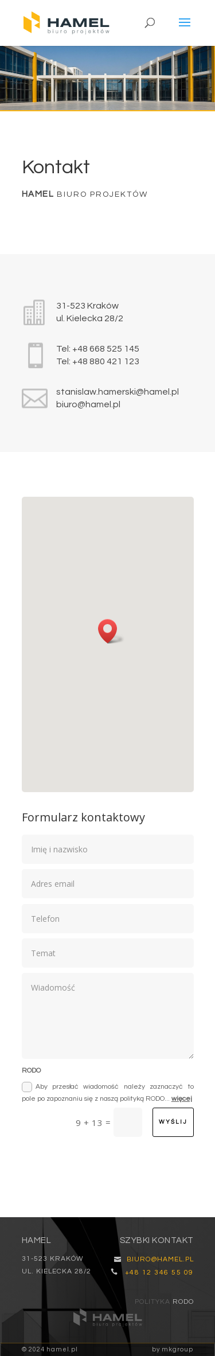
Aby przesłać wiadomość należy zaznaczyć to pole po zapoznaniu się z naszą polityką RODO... (108, 1092)
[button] (111, 631)
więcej (181, 1098)
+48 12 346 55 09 (159, 1272)
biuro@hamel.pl (88, 404)
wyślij (173, 1122)
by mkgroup (172, 1349)
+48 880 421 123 (105, 361)
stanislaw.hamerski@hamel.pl (117, 391)
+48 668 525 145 (105, 348)
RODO (183, 1302)
